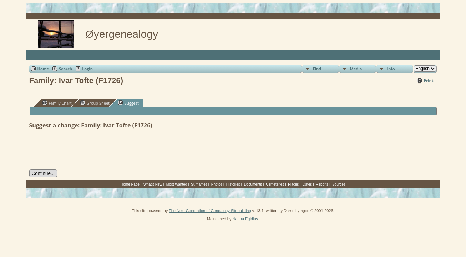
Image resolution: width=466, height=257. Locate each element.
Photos (216, 184)
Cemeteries (275, 184)
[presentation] (83, 149)
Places (293, 184)
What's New (152, 184)
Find (317, 68)
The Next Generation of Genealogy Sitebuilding (210, 210)
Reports (322, 184)
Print (428, 80)
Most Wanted (176, 184)
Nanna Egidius (245, 219)
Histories (233, 184)
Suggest (128, 103)
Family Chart (57, 103)
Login (87, 68)
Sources (338, 184)
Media (356, 68)
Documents (253, 184)
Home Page (130, 184)
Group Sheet (95, 103)
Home (43, 68)
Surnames (199, 184)
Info (391, 68)
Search (65, 68)
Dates (307, 184)
